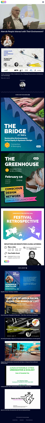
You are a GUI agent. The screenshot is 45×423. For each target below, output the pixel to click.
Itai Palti (22, 88)
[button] (43, 2)
